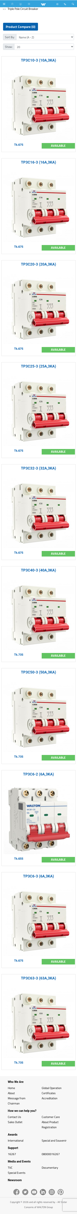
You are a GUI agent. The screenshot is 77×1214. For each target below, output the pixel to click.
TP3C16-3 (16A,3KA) (38, 162)
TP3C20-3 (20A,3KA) (38, 264)
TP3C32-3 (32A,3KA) (38, 468)
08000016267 (51, 1154)
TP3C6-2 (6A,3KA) (38, 774)
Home (11, 1088)
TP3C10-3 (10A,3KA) (38, 60)
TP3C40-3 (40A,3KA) (38, 570)
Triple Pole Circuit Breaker (23, 9)
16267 (12, 1154)
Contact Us (14, 1117)
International (15, 1140)
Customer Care (51, 1117)
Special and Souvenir (54, 1140)
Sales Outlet (15, 1122)
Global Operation (52, 1088)
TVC (10, 1167)
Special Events (16, 1172)
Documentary (50, 1167)
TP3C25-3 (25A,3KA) (38, 366)
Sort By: (10, 37)
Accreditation (49, 1098)
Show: (9, 47)
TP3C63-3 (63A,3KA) (38, 978)
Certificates (49, 1093)
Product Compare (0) (20, 26)
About (11, 1093)
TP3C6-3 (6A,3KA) (38, 876)
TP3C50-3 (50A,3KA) (38, 672)
